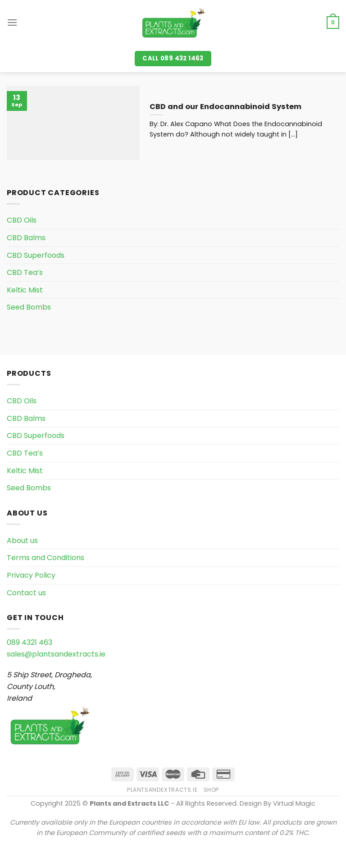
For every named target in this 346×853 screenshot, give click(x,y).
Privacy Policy (31, 575)
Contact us (26, 593)
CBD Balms (26, 238)
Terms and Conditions (45, 557)
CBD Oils (21, 220)
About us (22, 540)
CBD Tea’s (25, 272)
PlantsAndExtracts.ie (162, 790)
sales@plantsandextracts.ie (56, 654)
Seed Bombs (29, 307)
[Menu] (12, 22)
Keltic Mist (25, 290)
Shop (211, 790)
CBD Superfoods (35, 255)
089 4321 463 (29, 642)
